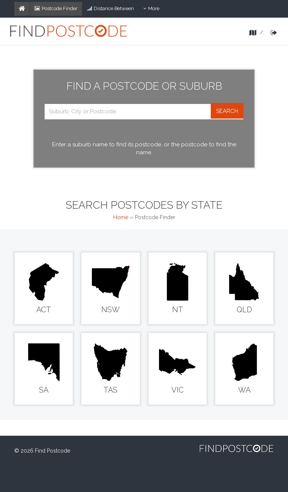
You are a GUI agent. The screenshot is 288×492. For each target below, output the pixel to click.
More (153, 10)
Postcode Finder (56, 8)
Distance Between (110, 8)
